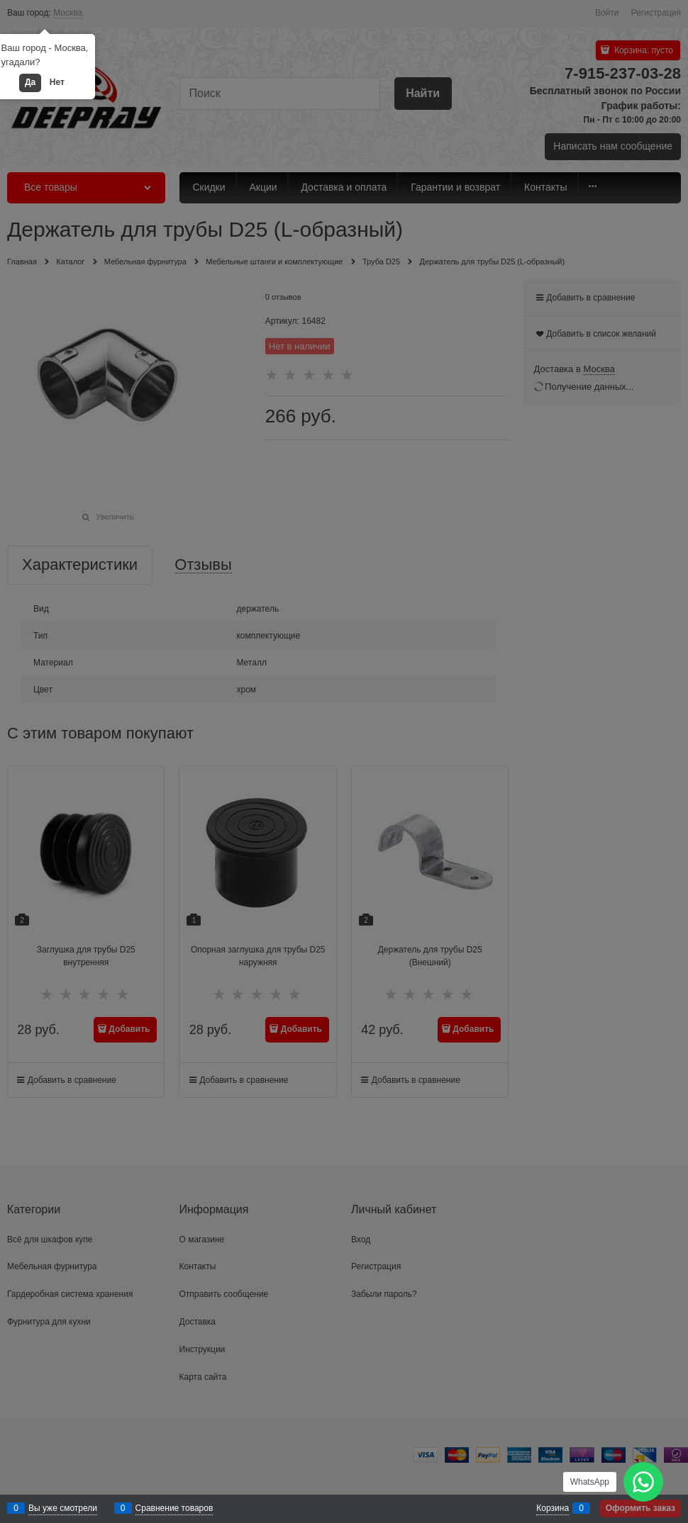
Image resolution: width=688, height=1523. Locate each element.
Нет (57, 82)
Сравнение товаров (174, 1508)
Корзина (552, 1508)
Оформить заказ (640, 1508)
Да (30, 82)
